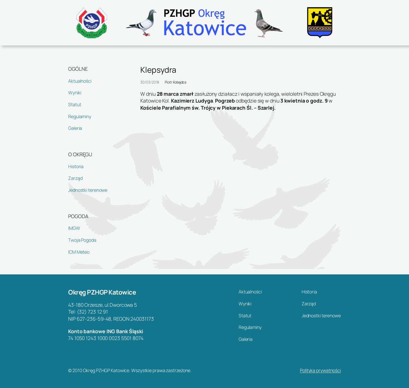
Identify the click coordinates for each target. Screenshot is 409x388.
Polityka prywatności (320, 370)
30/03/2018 (149, 82)
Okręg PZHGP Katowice (102, 292)
